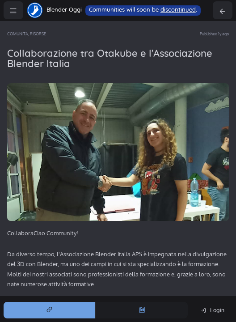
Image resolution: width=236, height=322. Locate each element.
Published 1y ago (214, 33)
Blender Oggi (64, 10)
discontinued (178, 10)
